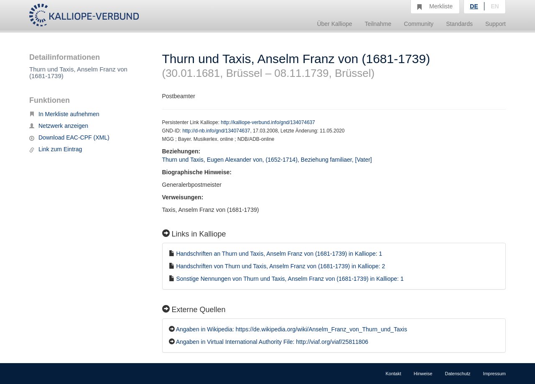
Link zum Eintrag (55, 149)
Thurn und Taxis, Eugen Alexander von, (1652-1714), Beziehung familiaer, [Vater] (267, 159)
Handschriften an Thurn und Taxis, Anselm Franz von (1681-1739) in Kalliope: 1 (279, 253)
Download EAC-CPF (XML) (69, 137)
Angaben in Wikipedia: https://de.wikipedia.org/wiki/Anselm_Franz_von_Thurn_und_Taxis (291, 329)
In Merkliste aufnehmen (64, 114)
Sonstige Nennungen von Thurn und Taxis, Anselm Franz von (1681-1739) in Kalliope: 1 (289, 278)
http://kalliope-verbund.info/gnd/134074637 (268, 122)
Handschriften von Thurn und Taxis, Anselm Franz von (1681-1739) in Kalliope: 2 (280, 266)
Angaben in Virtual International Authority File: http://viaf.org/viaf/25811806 (272, 341)
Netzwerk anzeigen (58, 125)
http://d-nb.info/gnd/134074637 (216, 131)
